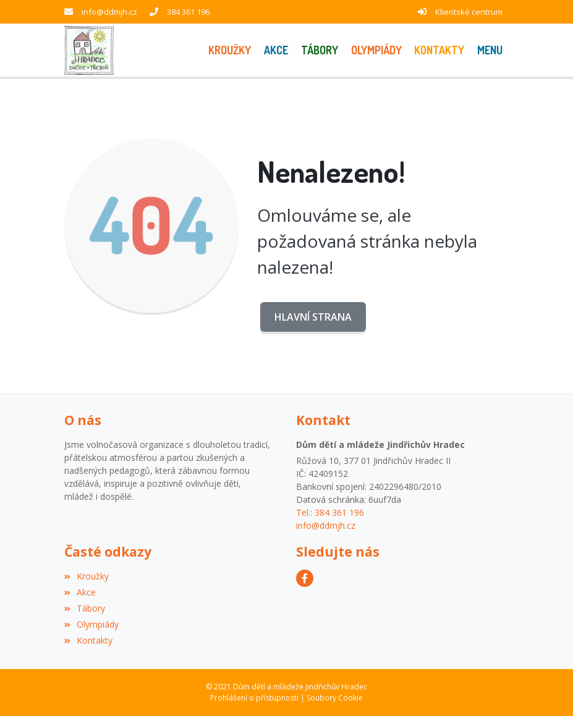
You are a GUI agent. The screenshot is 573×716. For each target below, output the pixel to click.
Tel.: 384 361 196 (330, 512)
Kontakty (88, 640)
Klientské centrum (469, 11)
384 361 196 (188, 11)
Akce (80, 592)
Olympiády (91, 624)
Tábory (84, 608)
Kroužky (86, 576)
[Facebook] (304, 578)
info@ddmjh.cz (109, 11)
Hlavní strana (313, 317)
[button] (490, 50)
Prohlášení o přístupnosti (254, 698)
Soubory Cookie (335, 698)
